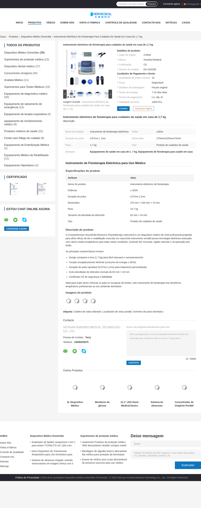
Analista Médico (13, 80)
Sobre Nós (67, 22)
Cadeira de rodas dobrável (87, 311)
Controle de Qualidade (121, 22)
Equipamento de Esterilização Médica (26, 145)
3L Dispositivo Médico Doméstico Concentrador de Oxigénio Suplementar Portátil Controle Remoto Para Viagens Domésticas (74, 404)
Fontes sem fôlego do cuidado (22, 138)
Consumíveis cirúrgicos (18, 73)
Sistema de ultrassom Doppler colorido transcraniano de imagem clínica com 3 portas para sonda (157, 404)
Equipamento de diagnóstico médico (25, 93)
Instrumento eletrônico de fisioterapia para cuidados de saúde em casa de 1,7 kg (86, 105)
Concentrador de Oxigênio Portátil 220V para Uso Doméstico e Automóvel (184, 404)
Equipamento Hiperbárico (19, 165)
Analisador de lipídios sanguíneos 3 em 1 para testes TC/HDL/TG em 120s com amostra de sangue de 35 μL (53, 444)
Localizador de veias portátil (117, 311)
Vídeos (50, 22)
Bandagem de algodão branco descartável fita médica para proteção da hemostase (104, 453)
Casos (186, 22)
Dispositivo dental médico (19, 66)
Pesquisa (151, 4)
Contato (123, 108)
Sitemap (4, 466)
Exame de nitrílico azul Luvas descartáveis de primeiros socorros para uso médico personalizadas (104, 461)
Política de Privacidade (27, 477)
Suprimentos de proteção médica (24, 59)
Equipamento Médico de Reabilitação (26, 155)
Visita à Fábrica (89, 22)
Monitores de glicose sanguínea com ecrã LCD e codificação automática (102, 404)
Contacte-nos (151, 22)
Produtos (34, 22)
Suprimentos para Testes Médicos (24, 86)
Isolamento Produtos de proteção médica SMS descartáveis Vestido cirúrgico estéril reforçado (104, 444)
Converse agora (171, 4)
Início (19, 22)
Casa (3, 36)
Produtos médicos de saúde (20, 131)
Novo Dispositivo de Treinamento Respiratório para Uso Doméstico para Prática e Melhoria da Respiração (52, 453)
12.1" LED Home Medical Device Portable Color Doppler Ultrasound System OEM (129, 404)
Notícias (171, 22)
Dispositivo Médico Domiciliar (36, 36)
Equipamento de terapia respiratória (25, 114)
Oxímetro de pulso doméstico (148, 311)
